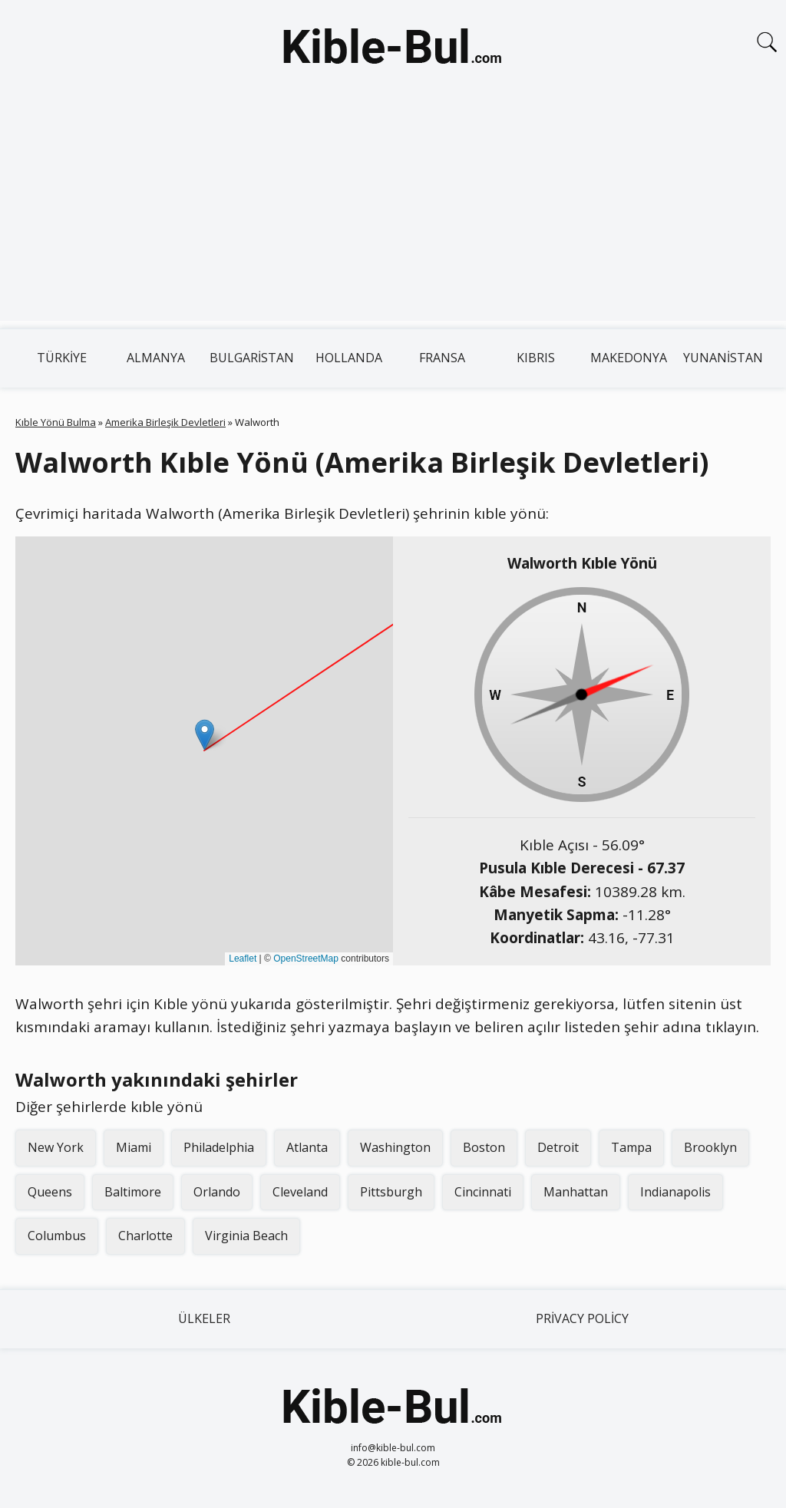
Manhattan (575, 1191)
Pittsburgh (391, 1191)
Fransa (442, 357)
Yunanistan (723, 357)
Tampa (631, 1147)
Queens (50, 1191)
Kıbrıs (536, 357)
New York (56, 1147)
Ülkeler (204, 1318)
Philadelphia (218, 1147)
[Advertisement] (393, 213)
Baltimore (132, 1191)
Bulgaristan (252, 357)
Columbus (57, 1235)
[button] (204, 735)
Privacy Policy (582, 1318)
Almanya (156, 357)
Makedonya (628, 357)
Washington (395, 1147)
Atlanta (307, 1147)
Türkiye (62, 357)
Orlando (216, 1191)
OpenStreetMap (306, 958)
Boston (484, 1147)
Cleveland (300, 1191)
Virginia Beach (246, 1235)
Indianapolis (675, 1191)
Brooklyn (710, 1147)
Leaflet (242, 958)
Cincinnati (482, 1191)
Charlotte (145, 1235)
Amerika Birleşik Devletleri (165, 422)
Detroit (558, 1147)
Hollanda (348, 357)
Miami (133, 1147)
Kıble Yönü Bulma (55, 422)
